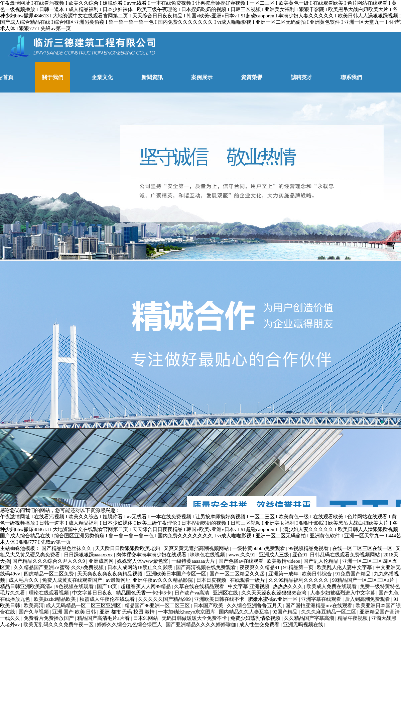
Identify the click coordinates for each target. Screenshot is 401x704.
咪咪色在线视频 (208, 554)
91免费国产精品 (354, 573)
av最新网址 (118, 580)
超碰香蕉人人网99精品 (146, 586)
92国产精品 (285, 611)
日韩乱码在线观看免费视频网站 (345, 554)
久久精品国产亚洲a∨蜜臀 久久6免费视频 (59, 567)
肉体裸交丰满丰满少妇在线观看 (152, 554)
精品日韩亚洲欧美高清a (26, 586)
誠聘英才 (301, 77)
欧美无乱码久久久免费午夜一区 (59, 624)
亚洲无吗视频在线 (303, 624)
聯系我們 (351, 77)
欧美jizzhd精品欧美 (55, 599)
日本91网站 (146, 618)
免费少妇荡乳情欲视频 (256, 618)
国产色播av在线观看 (242, 561)
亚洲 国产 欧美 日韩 (74, 611)
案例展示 (202, 77)
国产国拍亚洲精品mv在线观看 (319, 605)
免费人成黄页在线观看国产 (73, 580)
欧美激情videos (284, 561)
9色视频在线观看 (75, 586)
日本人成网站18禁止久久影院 (140, 567)
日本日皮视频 (212, 580)
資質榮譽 (251, 77)
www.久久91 (243, 554)
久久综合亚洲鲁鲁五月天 (255, 605)
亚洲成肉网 (102, 561)
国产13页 (107, 586)
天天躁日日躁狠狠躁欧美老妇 (128, 548)
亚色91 (299, 554)
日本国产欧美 (209, 605)
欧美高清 (34, 605)
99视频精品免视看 (309, 548)
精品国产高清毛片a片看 (104, 618)
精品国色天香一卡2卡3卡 (144, 592)
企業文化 (102, 77)
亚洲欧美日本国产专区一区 (177, 573)
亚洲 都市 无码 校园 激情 (128, 611)
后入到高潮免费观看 (368, 599)
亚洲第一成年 (284, 573)
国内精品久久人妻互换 (244, 611)
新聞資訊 (152, 77)
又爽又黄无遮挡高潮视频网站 (197, 548)
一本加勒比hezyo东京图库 (187, 611)
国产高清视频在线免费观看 (206, 567)
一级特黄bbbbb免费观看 (259, 548)
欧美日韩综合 (317, 573)
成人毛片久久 (24, 580)
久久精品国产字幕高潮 (310, 618)
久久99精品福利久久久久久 (299, 580)
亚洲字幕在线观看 (322, 599)
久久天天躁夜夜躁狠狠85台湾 (274, 592)
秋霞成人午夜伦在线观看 (108, 599)
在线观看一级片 (248, 580)
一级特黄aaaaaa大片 (193, 561)
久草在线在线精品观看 (200, 586)
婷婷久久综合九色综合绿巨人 (130, 624)
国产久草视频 (34, 611)
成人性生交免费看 (260, 624)
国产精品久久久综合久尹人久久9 (49, 561)
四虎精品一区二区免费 (49, 573)
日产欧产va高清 (192, 592)
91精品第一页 (299, 567)
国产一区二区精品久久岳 (238, 573)
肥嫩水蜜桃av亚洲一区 (273, 599)
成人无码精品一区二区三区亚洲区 (84, 605)
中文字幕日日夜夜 (93, 592)
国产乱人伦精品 (321, 561)
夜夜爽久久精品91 (260, 567)
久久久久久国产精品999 (165, 599)
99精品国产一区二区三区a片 (364, 580)
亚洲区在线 (226, 592)
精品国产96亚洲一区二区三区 (158, 605)
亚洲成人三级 (274, 554)
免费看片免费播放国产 (49, 618)
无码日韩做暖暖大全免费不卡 (195, 618)
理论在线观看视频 (49, 592)
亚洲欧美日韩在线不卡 (220, 599)
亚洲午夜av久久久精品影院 (163, 580)
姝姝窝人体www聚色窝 (143, 561)
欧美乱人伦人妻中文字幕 (345, 567)
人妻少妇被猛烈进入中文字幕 (343, 592)
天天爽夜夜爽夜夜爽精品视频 (110, 573)
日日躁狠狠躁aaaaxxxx (89, 554)
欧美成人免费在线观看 (332, 586)
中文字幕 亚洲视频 (249, 586)
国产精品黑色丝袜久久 (67, 548)
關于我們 (52, 77)
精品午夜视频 (353, 618)
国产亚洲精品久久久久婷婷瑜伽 (201, 624)
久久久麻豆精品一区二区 (329, 611)
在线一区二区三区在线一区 (363, 548)
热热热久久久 (288, 586)
